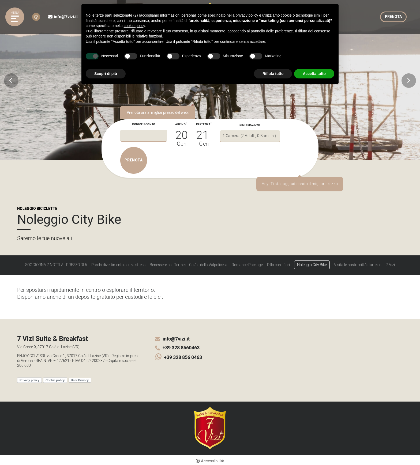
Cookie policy (55, 380)
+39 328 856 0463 (183, 357)
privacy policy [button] (247, 15)
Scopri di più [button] (105, 73)
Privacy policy (29, 380)
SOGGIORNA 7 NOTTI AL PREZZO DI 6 (56, 265)
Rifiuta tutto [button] (273, 73)
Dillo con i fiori (278, 265)
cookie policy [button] (134, 26)
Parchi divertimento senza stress (118, 265)
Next (409, 80)
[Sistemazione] (250, 136)
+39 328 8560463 (181, 348)
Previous (11, 80)
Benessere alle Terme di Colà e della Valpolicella (188, 265)
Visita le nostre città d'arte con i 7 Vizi (364, 265)
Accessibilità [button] (212, 461)
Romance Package (247, 265)
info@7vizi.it (66, 17)
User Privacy (80, 380)
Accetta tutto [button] (314, 73)
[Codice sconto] (143, 136)
